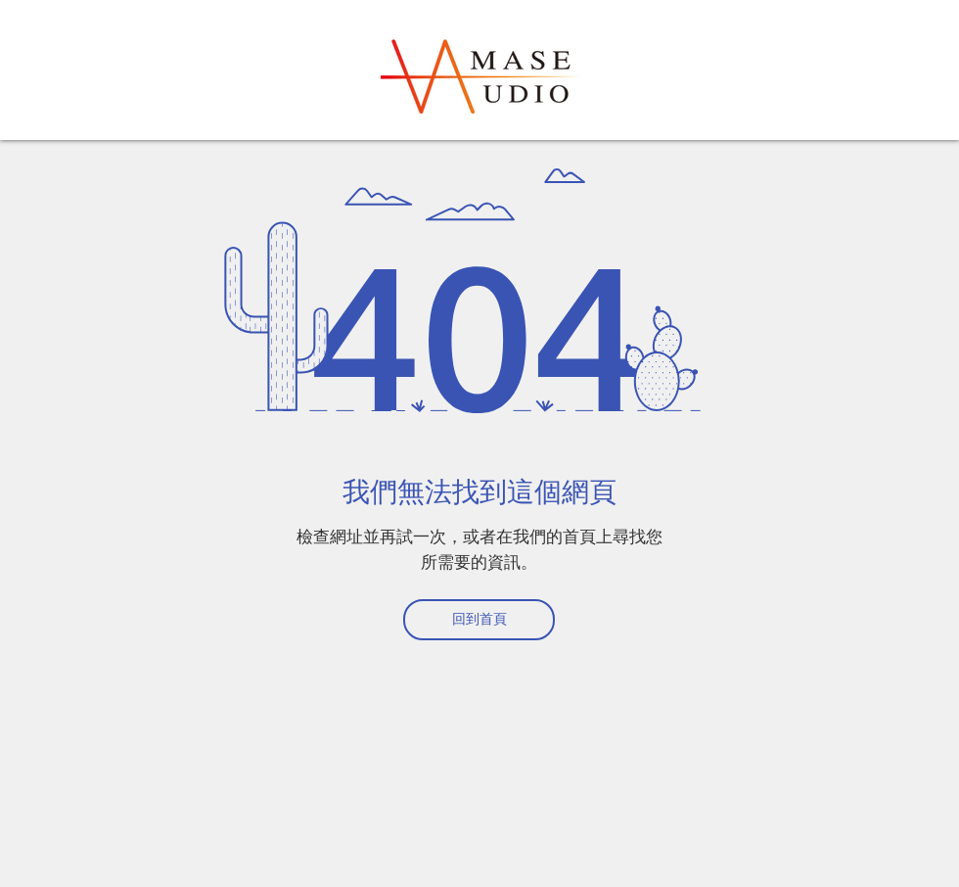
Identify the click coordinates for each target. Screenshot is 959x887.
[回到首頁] (479, 619)
